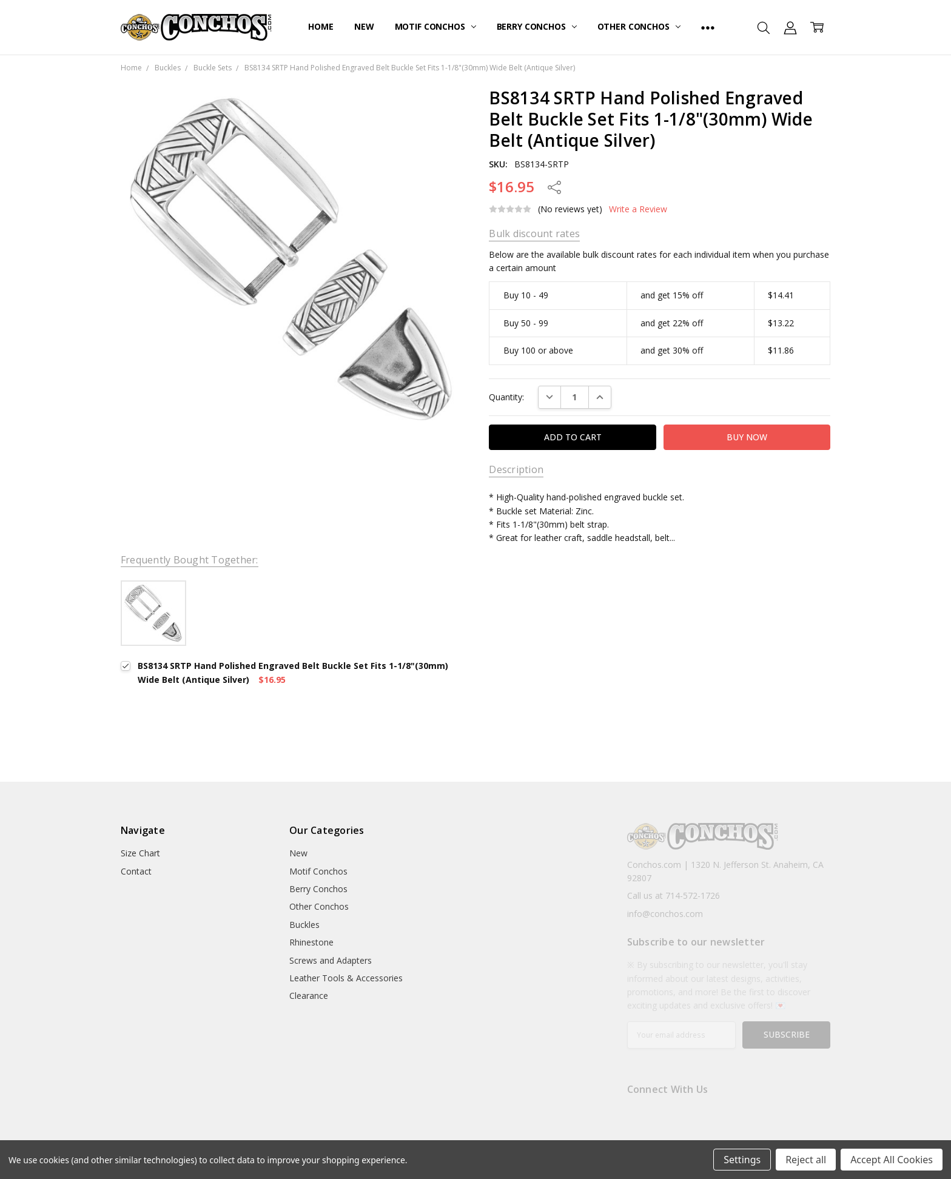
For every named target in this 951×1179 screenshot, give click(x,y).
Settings (742, 1159)
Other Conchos (638, 26)
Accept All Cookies (891, 1159)
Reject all (805, 1159)
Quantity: (506, 397)
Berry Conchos (537, 26)
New (364, 26)
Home (320, 26)
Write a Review (638, 209)
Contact (136, 871)
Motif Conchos (435, 26)
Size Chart (140, 853)
